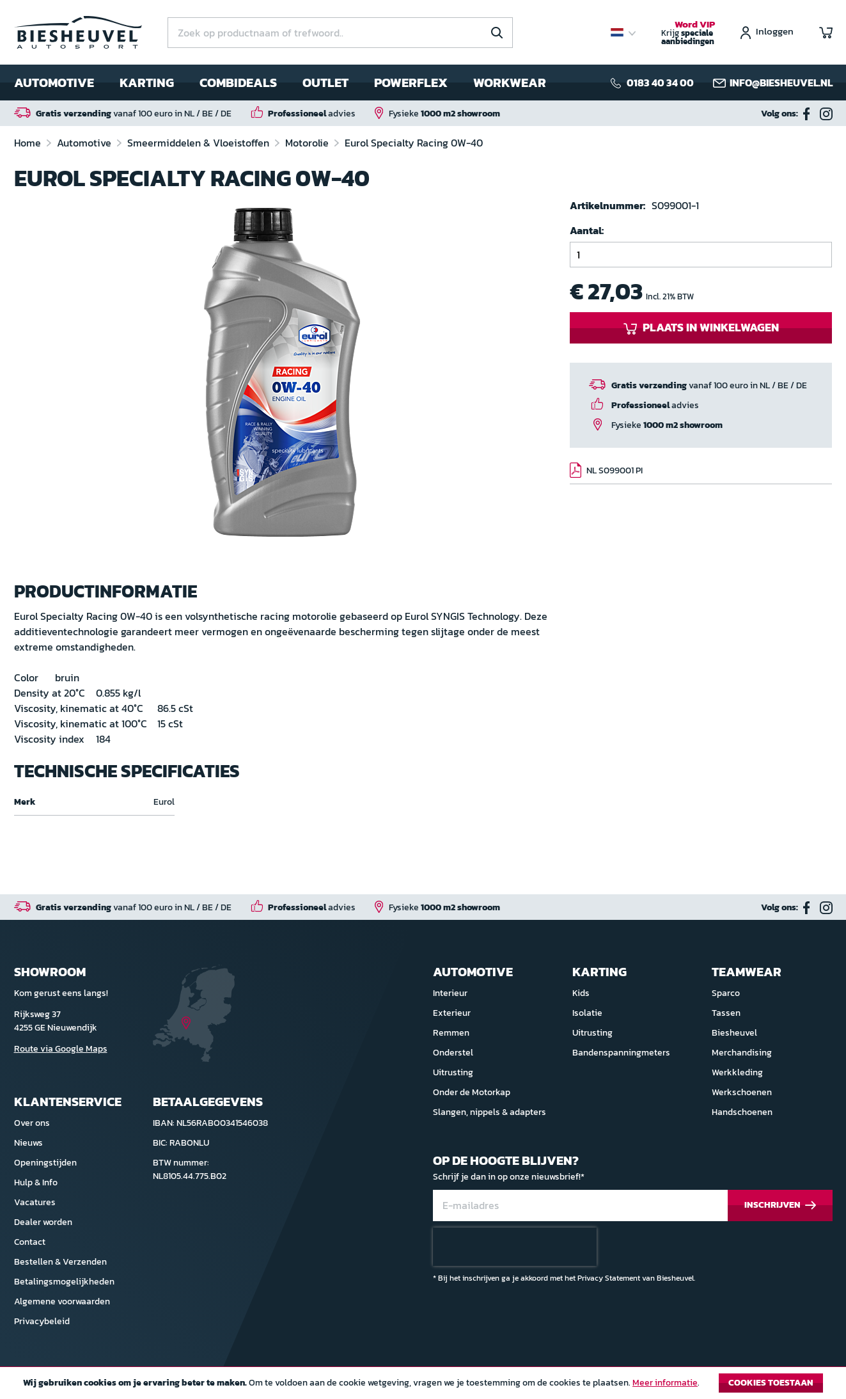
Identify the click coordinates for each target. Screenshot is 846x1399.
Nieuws (28, 1143)
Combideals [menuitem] (238, 82)
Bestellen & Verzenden (60, 1262)
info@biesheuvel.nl (781, 82)
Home (28, 142)
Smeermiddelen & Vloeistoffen (199, 142)
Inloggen (775, 32)
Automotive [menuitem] (54, 82)
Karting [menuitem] (147, 82)
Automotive (85, 142)
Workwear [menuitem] (509, 82)
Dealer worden (43, 1222)
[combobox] (340, 32)
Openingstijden (45, 1162)
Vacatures (35, 1202)
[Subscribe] (780, 1205)
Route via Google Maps (60, 1048)
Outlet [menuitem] (325, 82)
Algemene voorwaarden (62, 1301)
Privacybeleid (42, 1321)
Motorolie (308, 142)
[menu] (280, 82)
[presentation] (515, 1247)
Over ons (32, 1123)
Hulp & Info (36, 1182)
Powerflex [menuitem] (411, 82)
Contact (29, 1242)
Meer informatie (665, 1382)
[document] (423, 1386)
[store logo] (78, 32)
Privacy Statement (608, 1278)
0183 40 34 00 (660, 82)
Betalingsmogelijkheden (64, 1281)
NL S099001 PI (614, 470)
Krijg (688, 33)
